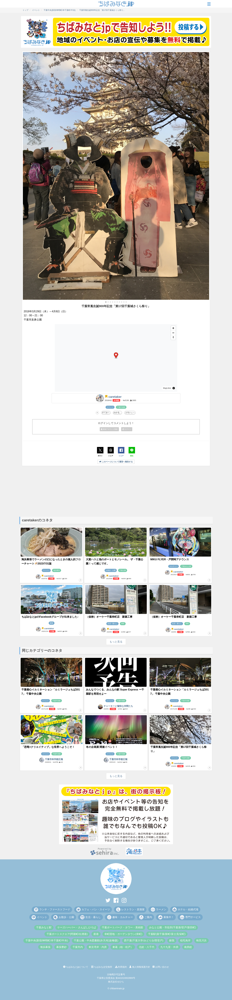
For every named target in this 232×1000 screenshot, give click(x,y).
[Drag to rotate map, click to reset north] (173, 337)
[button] (105, 302)
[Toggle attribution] (174, 388)
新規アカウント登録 (109, 429)
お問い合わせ (160, 967)
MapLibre (167, 388)
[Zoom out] (173, 332)
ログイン (126, 429)
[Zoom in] (173, 328)
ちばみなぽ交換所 (101, 967)
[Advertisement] (116, 491)
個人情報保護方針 (139, 967)
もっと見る (116, 641)
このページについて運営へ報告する (116, 462)
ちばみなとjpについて (75, 967)
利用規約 (121, 967)
